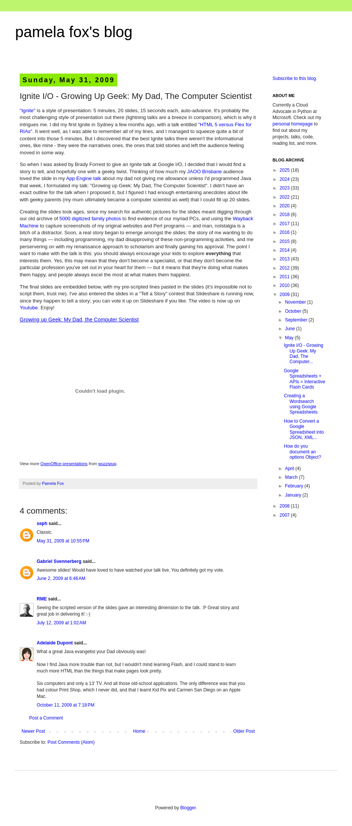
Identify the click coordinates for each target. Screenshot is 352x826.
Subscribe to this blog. (295, 78)
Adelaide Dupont (55, 643)
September (296, 320)
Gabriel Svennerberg (59, 561)
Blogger (188, 807)
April (290, 468)
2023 (285, 188)
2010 (285, 285)
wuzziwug (107, 463)
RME (42, 599)
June (290, 328)
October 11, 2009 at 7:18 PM (65, 705)
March (292, 477)
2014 (285, 250)
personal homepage (293, 124)
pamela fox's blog (73, 32)
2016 (285, 232)
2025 (285, 170)
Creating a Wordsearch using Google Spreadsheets (301, 404)
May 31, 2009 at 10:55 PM (63, 541)
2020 (285, 205)
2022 (285, 197)
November (296, 302)
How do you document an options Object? (302, 452)
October (293, 311)
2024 (285, 179)
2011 (285, 276)
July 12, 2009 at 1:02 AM (61, 622)
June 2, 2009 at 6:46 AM (61, 578)
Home (139, 731)
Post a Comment (46, 718)
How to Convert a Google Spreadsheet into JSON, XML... (304, 429)
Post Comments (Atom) (71, 742)
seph (42, 523)
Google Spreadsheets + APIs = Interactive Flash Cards (304, 379)
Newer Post (33, 731)
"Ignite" (28, 110)
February (294, 486)
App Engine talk (83, 178)
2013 (285, 259)
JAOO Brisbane (204, 171)
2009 (285, 294)
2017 (285, 223)
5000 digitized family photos (90, 218)
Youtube (29, 307)
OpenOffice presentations (64, 463)
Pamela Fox (53, 483)
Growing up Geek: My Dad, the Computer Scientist (79, 320)
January (293, 495)
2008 (285, 506)
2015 (285, 241)
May (290, 337)
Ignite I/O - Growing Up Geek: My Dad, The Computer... (303, 353)
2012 (285, 268)
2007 (285, 515)
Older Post (244, 731)
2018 (285, 214)
